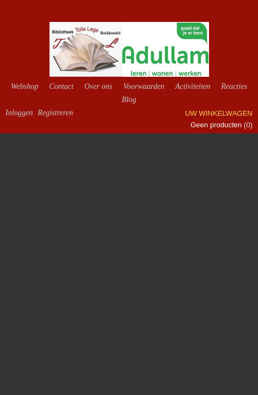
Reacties (234, 86)
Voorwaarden (143, 86)
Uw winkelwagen (218, 113)
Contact (61, 86)
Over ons (98, 86)
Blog (129, 99)
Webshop (25, 86)
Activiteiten (192, 86)
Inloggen (19, 113)
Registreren (55, 113)
